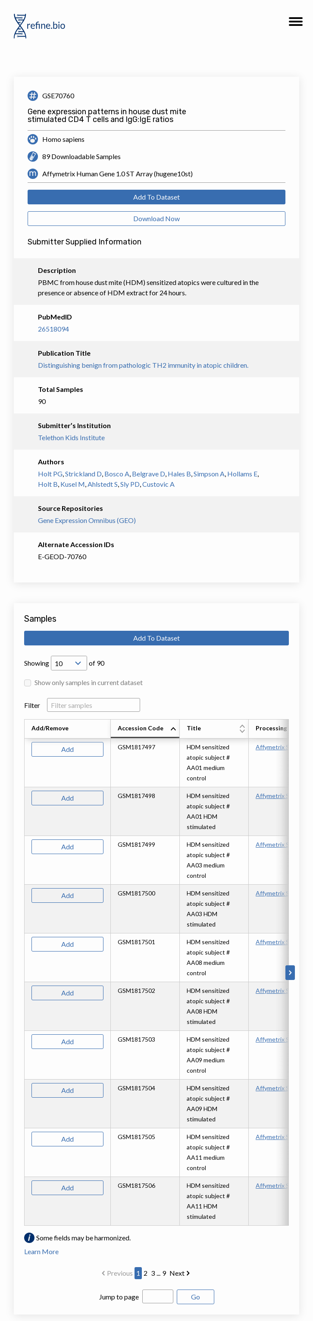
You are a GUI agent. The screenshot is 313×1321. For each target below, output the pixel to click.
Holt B (48, 484)
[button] (296, 24)
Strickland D (83, 474)
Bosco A (116, 474)
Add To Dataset (156, 197)
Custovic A (158, 484)
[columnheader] (145, 729)
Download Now (156, 218)
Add (67, 749)
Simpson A (209, 474)
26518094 (53, 329)
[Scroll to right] (290, 972)
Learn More (41, 1251)
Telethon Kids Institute (71, 437)
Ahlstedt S (103, 484)
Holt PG (50, 474)
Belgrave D (148, 474)
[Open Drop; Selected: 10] (69, 663)
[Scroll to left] (23, 972)
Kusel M (72, 484)
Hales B (179, 474)
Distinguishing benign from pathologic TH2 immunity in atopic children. (143, 365)
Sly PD (130, 484)
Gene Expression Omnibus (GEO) (87, 520)
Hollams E (242, 474)
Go (195, 1297)
